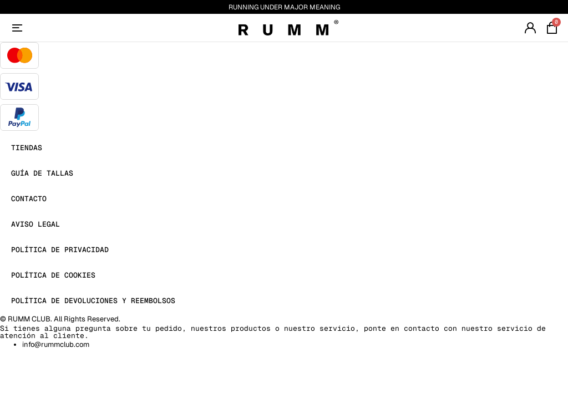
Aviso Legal (35, 224)
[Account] (17, 28)
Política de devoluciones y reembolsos (93, 300)
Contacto (29, 198)
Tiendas (26, 147)
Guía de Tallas (42, 173)
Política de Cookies (53, 275)
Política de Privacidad (60, 249)
